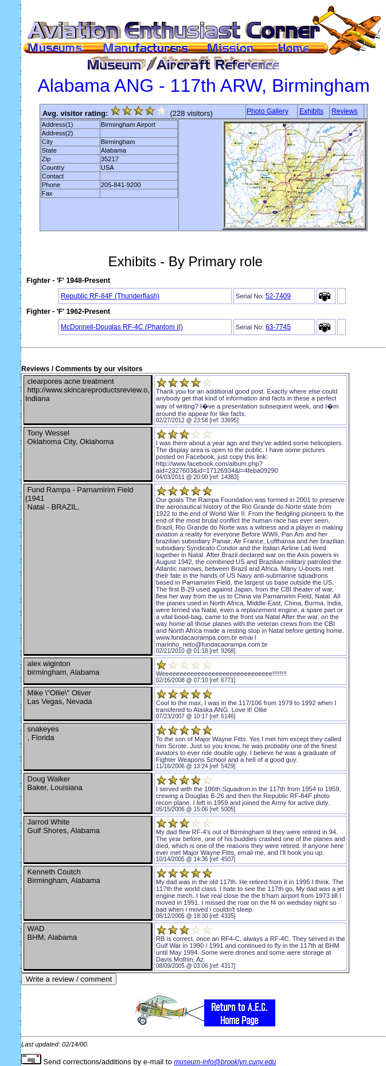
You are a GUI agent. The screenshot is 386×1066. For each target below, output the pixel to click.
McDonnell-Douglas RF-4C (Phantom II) (122, 327)
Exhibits (311, 111)
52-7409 (278, 296)
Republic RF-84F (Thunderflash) (110, 296)
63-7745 (278, 327)
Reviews (344, 111)
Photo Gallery (267, 111)
